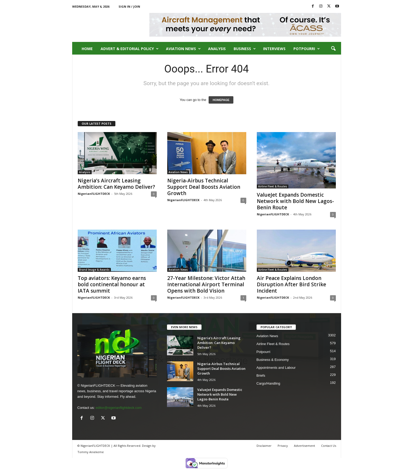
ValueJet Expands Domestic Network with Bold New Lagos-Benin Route (295, 201)
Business (245, 49)
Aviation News (183, 49)
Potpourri (306, 49)
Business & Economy (273, 360)
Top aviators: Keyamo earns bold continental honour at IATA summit (112, 284)
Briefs (261, 375)
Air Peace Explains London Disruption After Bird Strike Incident (291, 284)
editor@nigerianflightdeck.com (119, 408)
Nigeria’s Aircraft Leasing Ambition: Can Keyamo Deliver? (116, 183)
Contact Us (328, 446)
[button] (333, 49)
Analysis (217, 48)
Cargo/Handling (268, 383)
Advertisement (304, 446)
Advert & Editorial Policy (130, 49)
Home (87, 48)
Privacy (283, 446)
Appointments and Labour (276, 368)
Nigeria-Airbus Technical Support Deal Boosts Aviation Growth (203, 187)
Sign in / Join (129, 6)
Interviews (274, 48)
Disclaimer (264, 446)
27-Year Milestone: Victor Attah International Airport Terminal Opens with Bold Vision (206, 284)
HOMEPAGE (221, 99)
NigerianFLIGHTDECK (94, 194)
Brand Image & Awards (94, 270)
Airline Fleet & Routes (272, 186)
